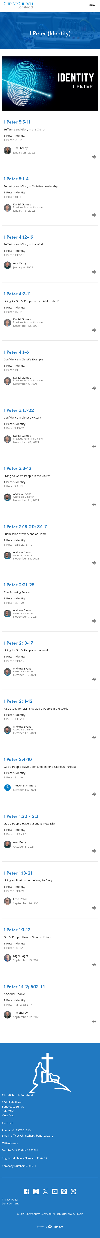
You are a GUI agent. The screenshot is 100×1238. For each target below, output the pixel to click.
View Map (8, 1115)
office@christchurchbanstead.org (32, 1135)
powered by (50, 1226)
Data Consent (10, 1203)
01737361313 (21, 1130)
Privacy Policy (10, 1199)
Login (80, 1214)
